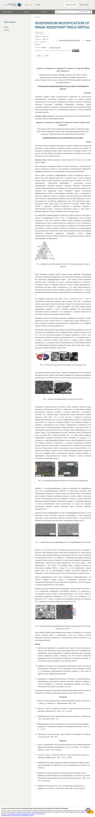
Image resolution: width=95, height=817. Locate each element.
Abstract (6, 27)
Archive (26, 11)
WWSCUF (88, 40)
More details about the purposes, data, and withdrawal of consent (17, 815)
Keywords (6, 30)
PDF (38, 56)
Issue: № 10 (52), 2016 (55, 47)
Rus (26, 4)
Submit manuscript (71, 4)
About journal (7, 11)
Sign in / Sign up (84, 4)
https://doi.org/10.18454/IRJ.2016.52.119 (69, 40)
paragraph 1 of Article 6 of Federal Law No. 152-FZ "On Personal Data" (27, 813)
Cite (46, 55)
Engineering (37, 17)
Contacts (44, 11)
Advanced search (83, 11)
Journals (38, 4)
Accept (90, 812)
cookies (82, 812)
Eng (30, 4)
